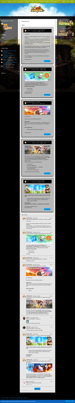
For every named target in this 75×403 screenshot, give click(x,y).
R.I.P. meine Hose (6, 66)
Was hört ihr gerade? (37, 382)
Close (72, 401)
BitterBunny (15, 42)
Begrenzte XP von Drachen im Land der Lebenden (42, 219)
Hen (27, 381)
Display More (37, 388)
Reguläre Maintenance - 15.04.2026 (9, 59)
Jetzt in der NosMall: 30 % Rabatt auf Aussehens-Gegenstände (38, 141)
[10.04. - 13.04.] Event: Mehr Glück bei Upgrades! (36, 180)
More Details (68, 401)
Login (68, 1)
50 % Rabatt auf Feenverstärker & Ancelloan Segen (36, 68)
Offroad (28, 327)
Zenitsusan (5, 53)
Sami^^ (4, 67)
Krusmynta (5, 23)
